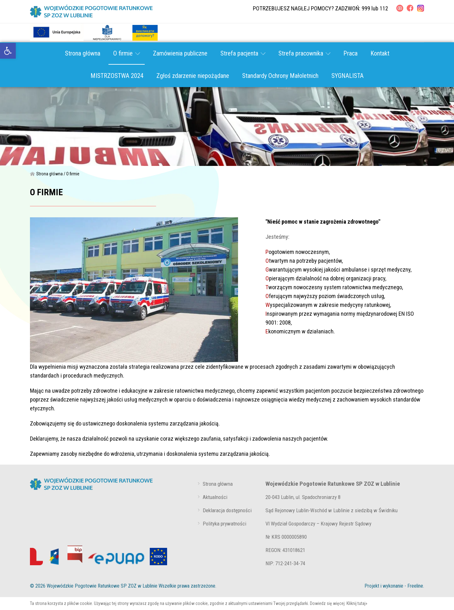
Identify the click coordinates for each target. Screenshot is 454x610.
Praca (350, 53)
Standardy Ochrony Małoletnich (280, 75)
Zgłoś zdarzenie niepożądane (192, 75)
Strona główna (82, 53)
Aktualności (215, 497)
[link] (8, 51)
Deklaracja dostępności (227, 510)
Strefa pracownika (304, 53)
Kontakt (379, 53)
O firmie (126, 53)
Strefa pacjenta (242, 53)
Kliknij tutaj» (356, 603)
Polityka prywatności (224, 523)
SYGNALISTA (347, 75)
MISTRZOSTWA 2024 (116, 75)
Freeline (415, 586)
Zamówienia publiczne (180, 53)
